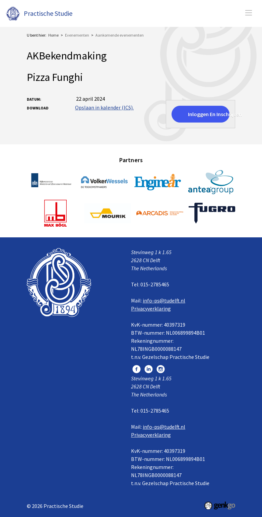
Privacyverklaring (151, 308)
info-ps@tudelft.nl (164, 300)
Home (53, 35)
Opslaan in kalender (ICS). (104, 107)
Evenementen (77, 35)
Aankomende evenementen (119, 35)
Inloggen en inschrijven (209, 114)
